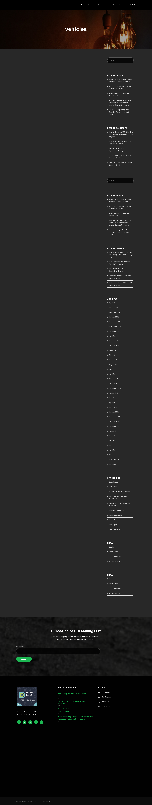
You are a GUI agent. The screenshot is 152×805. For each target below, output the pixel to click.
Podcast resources (116, 520)
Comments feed (115, 556)
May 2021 (112, 445)
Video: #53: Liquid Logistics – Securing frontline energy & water (119, 112)
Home (74, 5)
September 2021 (115, 426)
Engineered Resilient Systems (119, 491)
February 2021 (114, 459)
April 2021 (112, 450)
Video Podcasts (103, 5)
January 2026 (114, 317)
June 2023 (112, 369)
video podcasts (114, 529)
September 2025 (115, 331)
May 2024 (112, 355)
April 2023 (112, 374)
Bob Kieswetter (114, 163)
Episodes (91, 5)
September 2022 (115, 388)
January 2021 (114, 464)
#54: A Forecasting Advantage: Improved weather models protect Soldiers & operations (120, 102)
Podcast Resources (119, 5)
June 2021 (112, 440)
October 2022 (114, 383)
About (82, 5)
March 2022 (113, 407)
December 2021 (114, 417)
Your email (76, 650)
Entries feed (113, 552)
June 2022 (112, 398)
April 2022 (112, 402)
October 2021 (114, 421)
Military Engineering (116, 510)
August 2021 (113, 431)
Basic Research (114, 482)
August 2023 (113, 364)
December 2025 (114, 322)
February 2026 (114, 312)
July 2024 (112, 350)
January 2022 (114, 412)
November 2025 (115, 326)
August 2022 (113, 393)
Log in (111, 547)
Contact (132, 5)
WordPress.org (114, 561)
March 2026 (113, 307)
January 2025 (114, 341)
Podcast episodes (115, 515)
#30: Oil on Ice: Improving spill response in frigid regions (121, 134)
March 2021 (113, 455)
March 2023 (113, 379)
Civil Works (113, 487)
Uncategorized (114, 525)
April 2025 (112, 336)
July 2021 (112, 436)
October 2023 (114, 360)
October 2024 (114, 345)
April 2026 (112, 303)
